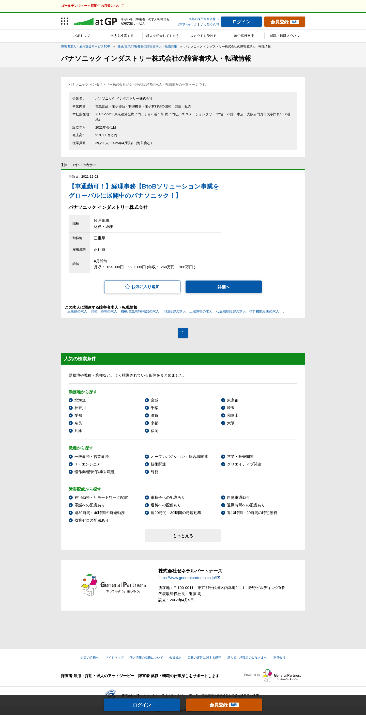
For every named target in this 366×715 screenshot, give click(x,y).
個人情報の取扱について (146, 657)
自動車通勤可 (238, 497)
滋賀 (154, 415)
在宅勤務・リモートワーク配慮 (101, 497)
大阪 (231, 423)
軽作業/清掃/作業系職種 (94, 472)
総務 (154, 472)
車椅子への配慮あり (168, 497)
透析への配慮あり (166, 505)
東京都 (232, 400)
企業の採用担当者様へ (203, 19)
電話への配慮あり (89, 505)
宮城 (154, 400)
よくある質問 (210, 24)
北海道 (80, 400)
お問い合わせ (187, 24)
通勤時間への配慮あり (246, 505)
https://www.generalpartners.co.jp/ (187, 578)
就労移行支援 (244, 36)
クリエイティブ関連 (244, 464)
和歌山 (232, 415)
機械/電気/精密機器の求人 (140, 311)
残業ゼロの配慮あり (91, 520)
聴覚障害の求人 (294, 311)
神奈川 (80, 408)
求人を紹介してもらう (162, 36)
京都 (154, 423)
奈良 (78, 423)
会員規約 (175, 657)
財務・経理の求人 (104, 311)
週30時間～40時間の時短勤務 (99, 512)
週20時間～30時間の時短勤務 (176, 512)
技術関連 (158, 464)
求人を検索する (122, 36)
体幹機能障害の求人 (264, 311)
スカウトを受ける (203, 36)
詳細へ (224, 287)
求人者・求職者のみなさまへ (247, 657)
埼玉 (231, 408)
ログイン (142, 705)
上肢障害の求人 (200, 311)
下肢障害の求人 (174, 311)
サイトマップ (114, 657)
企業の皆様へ (90, 657)
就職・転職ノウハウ (285, 36)
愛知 (78, 415)
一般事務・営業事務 (91, 456)
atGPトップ (81, 36)
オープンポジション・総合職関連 (179, 456)
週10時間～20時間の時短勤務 (252, 512)
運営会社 (279, 657)
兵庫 (78, 430)
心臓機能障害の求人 (231, 311)
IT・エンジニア (87, 464)
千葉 (154, 408)
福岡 (154, 430)
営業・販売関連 (240, 456)
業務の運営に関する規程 (204, 657)
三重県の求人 (77, 311)
